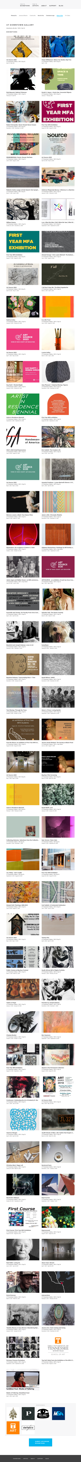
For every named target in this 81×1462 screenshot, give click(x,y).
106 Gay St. (21, 841)
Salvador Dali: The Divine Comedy (52, 612)
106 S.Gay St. (22, 289)
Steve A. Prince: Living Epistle (51, 710)
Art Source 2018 (47, 1100)
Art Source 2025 (47, 157)
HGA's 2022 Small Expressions (16, 450)
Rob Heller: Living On (13, 1263)
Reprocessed (46, 1230)
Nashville (41, 15)
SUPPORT (52, 5)
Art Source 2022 (11, 482)
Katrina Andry (10, 320)
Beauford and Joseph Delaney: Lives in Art (19, 645)
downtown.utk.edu (11, 28)
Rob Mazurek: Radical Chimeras (16, 92)
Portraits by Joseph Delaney (50, 1002)
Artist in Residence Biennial (15, 417)
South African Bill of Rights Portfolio (53, 970)
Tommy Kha (45, 937)
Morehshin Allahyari (12, 1197)
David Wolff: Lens (47, 807)
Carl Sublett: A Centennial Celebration (54, 905)
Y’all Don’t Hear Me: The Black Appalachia (55, 287)
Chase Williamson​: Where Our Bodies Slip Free (56, 60)
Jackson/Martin (23, 15)
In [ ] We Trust (46, 320)
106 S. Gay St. (21, 28)
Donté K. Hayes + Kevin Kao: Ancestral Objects (56, 92)
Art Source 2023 (11, 352)
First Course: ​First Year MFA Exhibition (18, 1230)
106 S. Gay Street (58, 549)
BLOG (61, 5)
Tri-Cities (67, 15)
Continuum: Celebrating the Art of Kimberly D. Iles (22, 1100)
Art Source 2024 (11, 287)
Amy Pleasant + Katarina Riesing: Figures (55, 385)
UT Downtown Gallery (11, 61)
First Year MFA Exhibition (50, 125)
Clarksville (33, 15)
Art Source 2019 (11, 937)
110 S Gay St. (57, 224)
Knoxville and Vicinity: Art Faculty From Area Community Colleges (27, 612)
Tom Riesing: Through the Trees (16, 710)
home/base (45, 645)
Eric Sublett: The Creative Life (51, 450)
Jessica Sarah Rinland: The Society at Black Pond (57, 742)
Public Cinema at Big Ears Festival (17, 970)
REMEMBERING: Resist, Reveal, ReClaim (19, 157)
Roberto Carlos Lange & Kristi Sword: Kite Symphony (23, 190)
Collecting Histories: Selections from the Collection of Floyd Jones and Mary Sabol (32, 840)
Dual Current (46, 1197)
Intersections (46, 1295)
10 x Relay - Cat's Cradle (14, 872)
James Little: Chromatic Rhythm (52, 515)
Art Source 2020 (11, 775)
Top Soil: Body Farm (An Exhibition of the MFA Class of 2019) (61, 1360)
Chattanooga (50, 15)
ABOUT (44, 5)
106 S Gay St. (22, 61)
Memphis (14, 15)
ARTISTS (35, 5)
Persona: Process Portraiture (15, 1360)
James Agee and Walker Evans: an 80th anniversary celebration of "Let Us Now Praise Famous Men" (38, 580)
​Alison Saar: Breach (48, 1263)
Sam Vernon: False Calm (49, 840)
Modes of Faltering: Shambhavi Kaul (17, 1393)
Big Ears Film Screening (49, 775)
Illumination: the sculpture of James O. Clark (20, 547)
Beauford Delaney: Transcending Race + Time (20, 677)
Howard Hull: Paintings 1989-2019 (17, 905)
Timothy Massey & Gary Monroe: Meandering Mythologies (24, 1328)
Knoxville (60, 15)
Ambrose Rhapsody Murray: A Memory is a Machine (58, 190)
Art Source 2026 (11, 60)
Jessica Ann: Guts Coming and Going (53, 1328)
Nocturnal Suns (46, 1165)
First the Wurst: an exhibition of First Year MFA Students (24, 742)
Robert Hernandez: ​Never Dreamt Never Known (21, 125)
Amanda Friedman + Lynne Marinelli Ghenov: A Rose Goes (60, 482)
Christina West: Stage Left (14, 1165)
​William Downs (11, 222)
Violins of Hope (11, 1002)
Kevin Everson (11, 1295)
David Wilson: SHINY (48, 677)
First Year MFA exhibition (49, 417)
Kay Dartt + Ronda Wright (14, 385)
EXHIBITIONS (25, 5)
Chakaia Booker (11, 1035)
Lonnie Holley (46, 352)
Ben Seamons (46, 1035)
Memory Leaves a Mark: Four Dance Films (19, 515)
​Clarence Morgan (11, 1133)
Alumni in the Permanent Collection (53, 1067)
